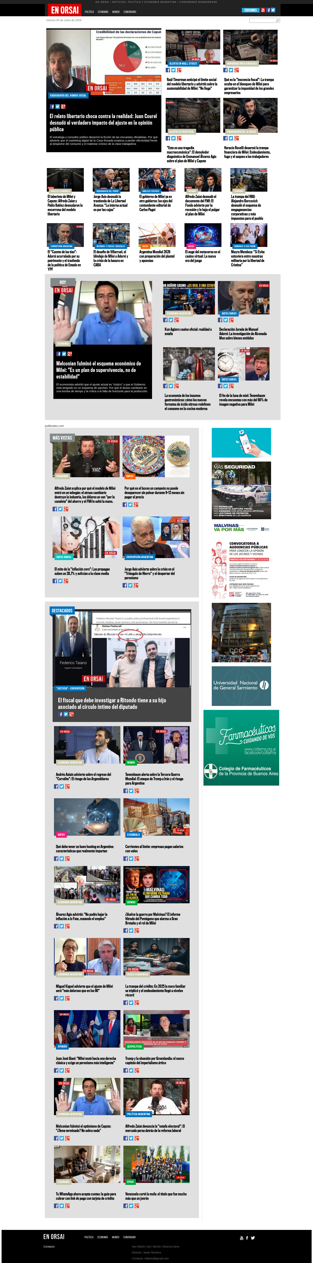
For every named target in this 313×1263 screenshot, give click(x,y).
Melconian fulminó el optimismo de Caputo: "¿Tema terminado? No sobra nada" (83, 1128)
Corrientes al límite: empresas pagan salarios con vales (154, 848)
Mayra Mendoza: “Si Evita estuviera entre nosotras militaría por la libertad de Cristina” (248, 258)
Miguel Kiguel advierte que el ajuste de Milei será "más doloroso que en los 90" (84, 988)
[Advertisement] (240, 817)
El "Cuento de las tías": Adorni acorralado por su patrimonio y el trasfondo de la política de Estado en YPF (64, 260)
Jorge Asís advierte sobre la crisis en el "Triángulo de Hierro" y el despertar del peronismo (150, 573)
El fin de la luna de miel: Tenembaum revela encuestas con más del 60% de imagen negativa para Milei (243, 399)
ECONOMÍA (103, 11)
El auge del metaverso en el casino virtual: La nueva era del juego (202, 256)
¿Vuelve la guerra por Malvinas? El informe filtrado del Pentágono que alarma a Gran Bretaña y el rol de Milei (152, 918)
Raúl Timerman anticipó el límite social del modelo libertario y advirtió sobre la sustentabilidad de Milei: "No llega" (192, 84)
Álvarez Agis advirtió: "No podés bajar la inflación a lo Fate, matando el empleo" (81, 916)
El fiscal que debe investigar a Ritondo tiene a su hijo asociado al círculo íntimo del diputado (112, 703)
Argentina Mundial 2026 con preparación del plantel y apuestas (157, 256)
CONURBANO (130, 11)
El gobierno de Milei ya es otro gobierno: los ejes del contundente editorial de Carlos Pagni (155, 203)
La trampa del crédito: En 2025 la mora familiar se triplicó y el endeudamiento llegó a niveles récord (155, 990)
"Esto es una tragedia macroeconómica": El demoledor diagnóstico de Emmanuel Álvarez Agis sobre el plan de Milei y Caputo (191, 154)
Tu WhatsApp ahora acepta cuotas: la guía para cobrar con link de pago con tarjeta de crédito (86, 1196)
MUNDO (116, 11)
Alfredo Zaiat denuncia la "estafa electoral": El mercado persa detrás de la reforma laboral (155, 1128)
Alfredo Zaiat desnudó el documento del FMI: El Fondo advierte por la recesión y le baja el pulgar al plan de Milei (202, 205)
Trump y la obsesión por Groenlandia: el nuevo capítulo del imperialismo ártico (154, 1060)
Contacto (49, 1246)
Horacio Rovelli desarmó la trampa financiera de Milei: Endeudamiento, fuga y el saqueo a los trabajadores (247, 152)
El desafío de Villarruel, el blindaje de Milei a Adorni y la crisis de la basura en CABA (111, 258)
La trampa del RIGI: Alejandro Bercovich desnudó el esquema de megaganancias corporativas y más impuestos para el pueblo (247, 207)
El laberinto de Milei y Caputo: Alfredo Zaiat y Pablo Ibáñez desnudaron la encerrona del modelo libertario (65, 205)
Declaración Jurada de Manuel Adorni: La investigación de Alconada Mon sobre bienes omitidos (243, 333)
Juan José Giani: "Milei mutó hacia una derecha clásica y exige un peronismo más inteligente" (86, 1060)
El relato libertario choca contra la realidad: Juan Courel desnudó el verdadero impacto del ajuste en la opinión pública (103, 122)
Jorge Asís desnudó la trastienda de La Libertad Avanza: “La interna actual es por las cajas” (111, 203)
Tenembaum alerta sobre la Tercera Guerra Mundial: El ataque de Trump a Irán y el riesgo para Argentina (154, 778)
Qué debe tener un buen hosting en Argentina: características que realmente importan (85, 848)
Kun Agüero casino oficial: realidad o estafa (188, 331)
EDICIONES (251, 10)
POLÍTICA (89, 11)
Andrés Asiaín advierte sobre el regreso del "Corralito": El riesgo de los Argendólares (83, 776)
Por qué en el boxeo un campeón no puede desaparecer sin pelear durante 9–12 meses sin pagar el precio (154, 492)
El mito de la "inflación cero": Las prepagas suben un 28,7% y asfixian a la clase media (82, 571)
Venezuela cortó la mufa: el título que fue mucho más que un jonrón (156, 1196)
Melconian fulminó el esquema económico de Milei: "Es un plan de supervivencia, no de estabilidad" (98, 370)
